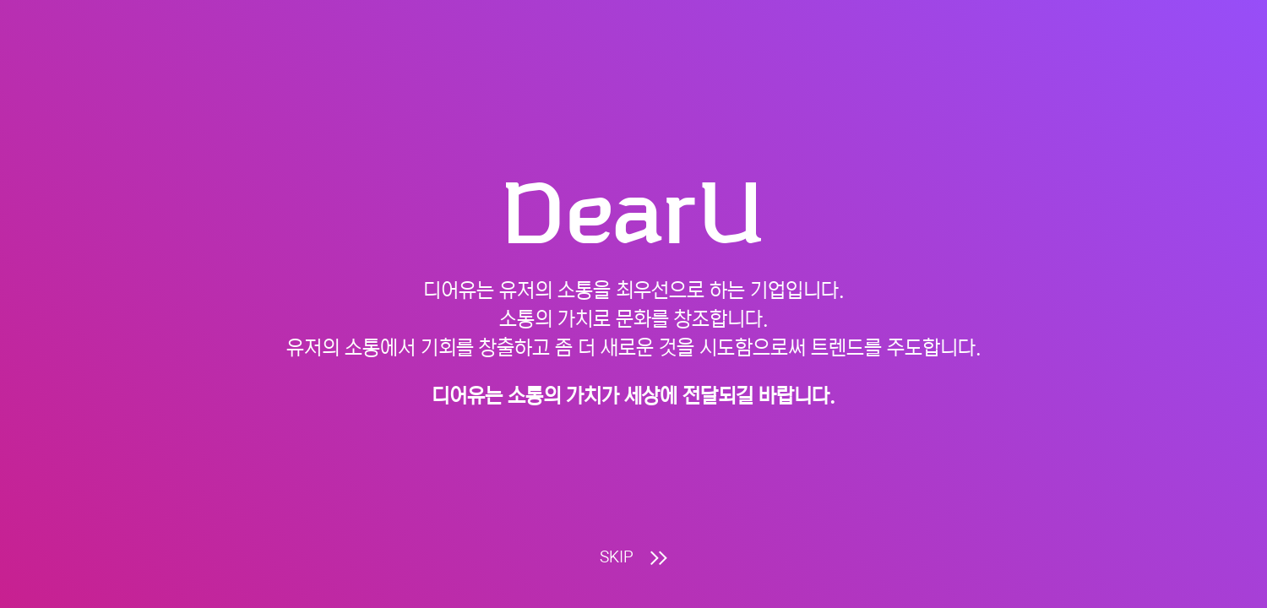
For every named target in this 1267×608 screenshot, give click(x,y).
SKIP (633, 557)
